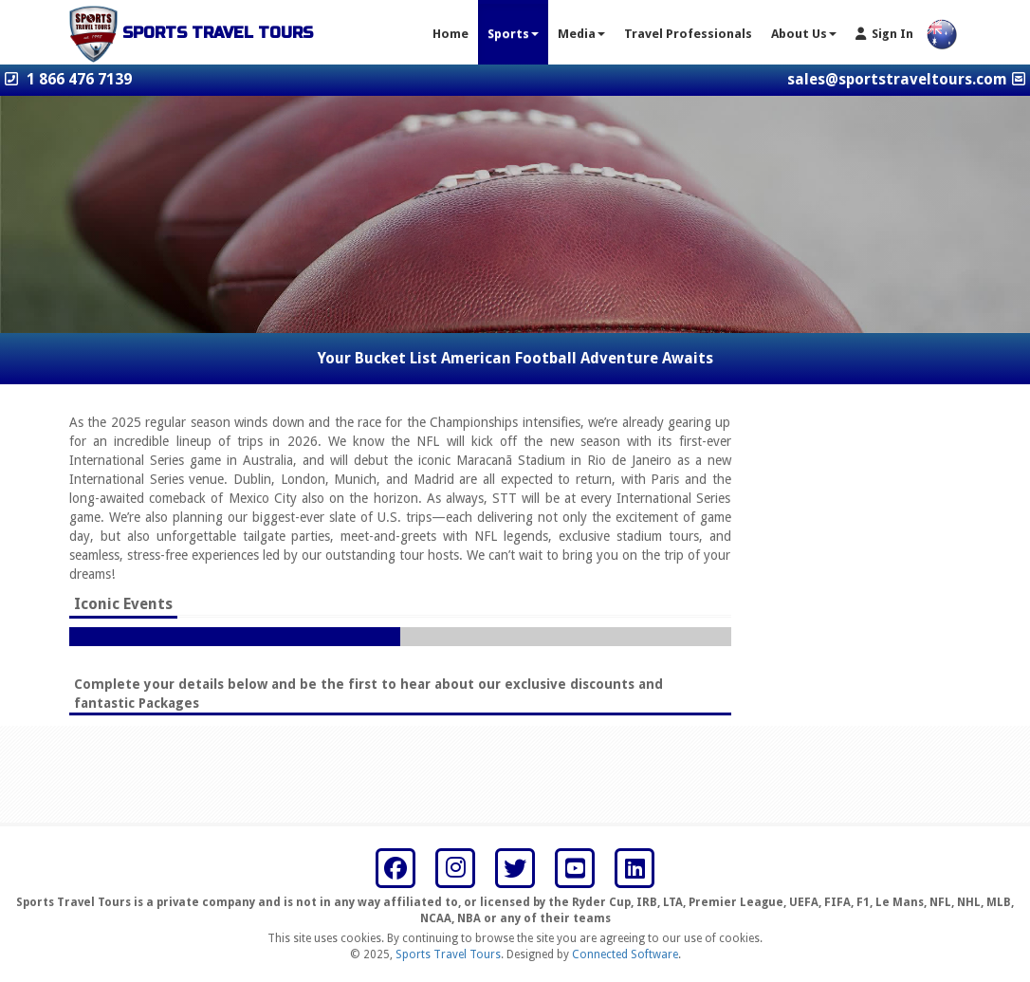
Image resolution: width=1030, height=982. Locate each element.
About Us (804, 34)
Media (581, 34)
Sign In (884, 34)
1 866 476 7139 (79, 79)
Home (450, 34)
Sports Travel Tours (448, 954)
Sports (513, 34)
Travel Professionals (688, 34)
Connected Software (625, 954)
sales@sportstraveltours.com (897, 79)
